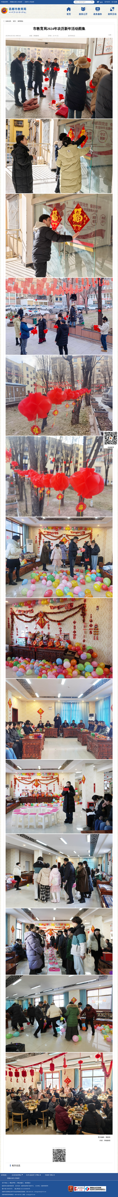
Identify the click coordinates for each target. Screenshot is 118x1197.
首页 (14, 21)
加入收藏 (114, 2)
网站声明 (12, 1183)
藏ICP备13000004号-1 (7, 1188)
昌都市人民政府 (29, 2)
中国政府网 (4, 2)
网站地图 (20, 1183)
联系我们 (27, 1183)
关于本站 (4, 1183)
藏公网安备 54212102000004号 (22, 1188)
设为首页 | (108, 2)
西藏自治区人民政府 (16, 2)
